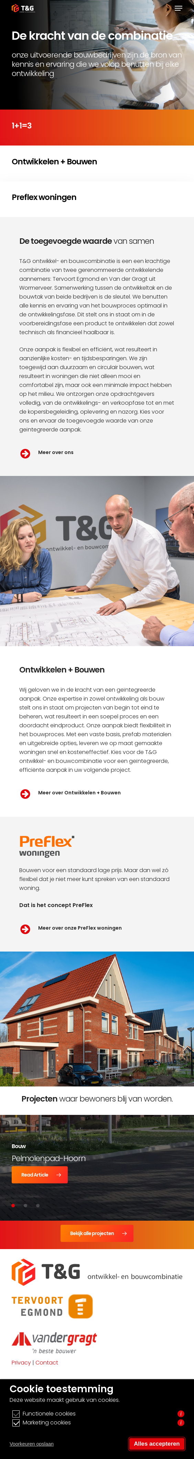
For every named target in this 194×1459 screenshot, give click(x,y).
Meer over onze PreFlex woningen (80, 928)
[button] (178, 8)
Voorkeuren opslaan (32, 1444)
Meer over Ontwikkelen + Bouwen (79, 792)
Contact (46, 1363)
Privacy (21, 1363)
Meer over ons (56, 452)
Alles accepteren (157, 1444)
